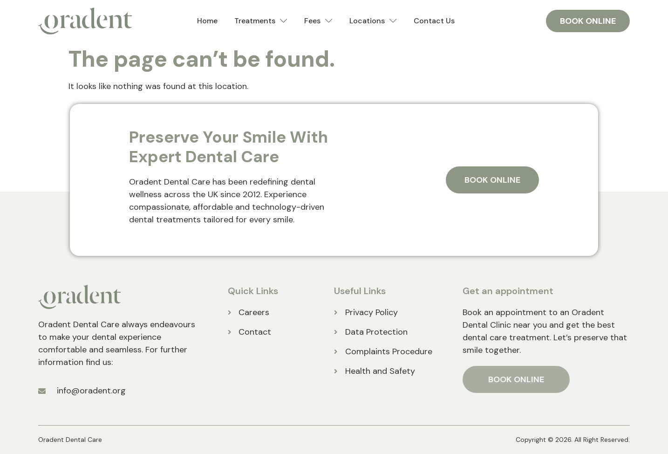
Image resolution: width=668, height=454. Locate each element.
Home (207, 21)
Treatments (260, 21)
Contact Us (434, 21)
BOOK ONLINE (516, 379)
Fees (318, 21)
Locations (373, 21)
